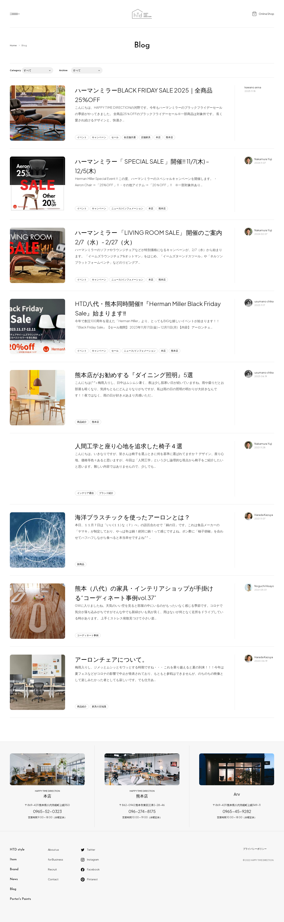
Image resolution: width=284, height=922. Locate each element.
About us (53, 849)
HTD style (17, 849)
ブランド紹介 (106, 493)
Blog (13, 889)
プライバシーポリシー (255, 848)
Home (13, 45)
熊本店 (169, 137)
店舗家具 (145, 137)
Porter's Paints (20, 899)
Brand (14, 869)
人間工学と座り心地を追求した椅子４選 (128, 446)
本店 (158, 137)
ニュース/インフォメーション (127, 208)
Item (13, 859)
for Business (55, 859)
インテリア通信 (85, 493)
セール (115, 137)
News (14, 879)
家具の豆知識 (99, 706)
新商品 (80, 564)
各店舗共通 (130, 137)
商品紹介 (82, 421)
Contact (53, 879)
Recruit (52, 869)
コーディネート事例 (87, 635)
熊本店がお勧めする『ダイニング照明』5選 (134, 374)
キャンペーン (99, 137)
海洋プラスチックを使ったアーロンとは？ (132, 517)
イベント (82, 137)
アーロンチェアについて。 (111, 659)
